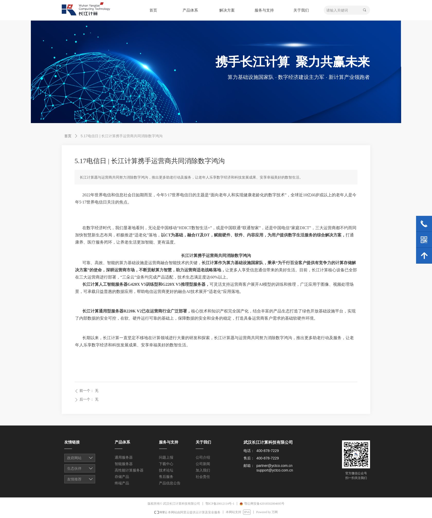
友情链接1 (80, 458)
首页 (67, 136)
